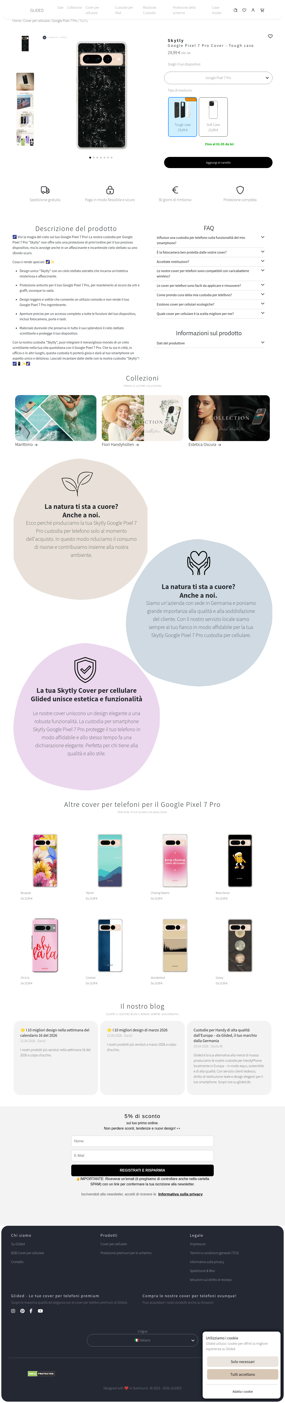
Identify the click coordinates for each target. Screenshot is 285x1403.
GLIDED (37, 10)
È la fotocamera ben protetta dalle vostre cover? (192, 252)
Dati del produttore (171, 343)
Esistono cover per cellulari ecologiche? (185, 304)
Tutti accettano (242, 1374)
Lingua (142, 1331)
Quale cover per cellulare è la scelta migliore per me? (195, 313)
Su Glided (18, 1244)
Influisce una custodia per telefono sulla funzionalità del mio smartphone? (201, 240)
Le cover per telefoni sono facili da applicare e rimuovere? (199, 285)
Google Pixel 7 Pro (64, 20)
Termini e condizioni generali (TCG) (214, 1253)
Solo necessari (243, 1361)
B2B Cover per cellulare (27, 1253)
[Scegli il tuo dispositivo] (218, 78)
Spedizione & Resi (202, 1270)
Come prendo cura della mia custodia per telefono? (194, 295)
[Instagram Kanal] (15, 1311)
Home (16, 20)
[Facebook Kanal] (33, 1311)
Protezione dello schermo (184, 10)
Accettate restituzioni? (173, 261)
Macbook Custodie (149, 10)
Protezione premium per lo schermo (125, 1253)
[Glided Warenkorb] (262, 11)
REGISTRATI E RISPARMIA (142, 1170)
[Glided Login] (253, 11)
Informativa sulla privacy (180, 1194)
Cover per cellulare (92, 10)
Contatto (17, 1261)
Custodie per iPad (124, 10)
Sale (60, 7)
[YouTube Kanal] (42, 1311)
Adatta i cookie (242, 1391)
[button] (90, 157)
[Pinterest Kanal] (24, 1311)
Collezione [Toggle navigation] (74, 7)
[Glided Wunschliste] (235, 11)
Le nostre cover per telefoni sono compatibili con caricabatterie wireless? (203, 274)
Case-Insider (217, 10)
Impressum (198, 1244)
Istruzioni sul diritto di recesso (211, 1279)
